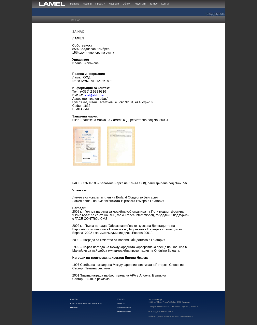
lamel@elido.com (94, 95)
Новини (87, 3)
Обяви (126, 3)
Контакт (165, 3)
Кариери (114, 3)
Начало (74, 3)
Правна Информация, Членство (86, 303)
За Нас (153, 3)
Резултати (140, 3)
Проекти (100, 3)
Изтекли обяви (124, 307)
